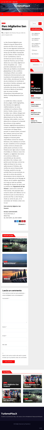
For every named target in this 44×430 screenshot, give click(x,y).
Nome (4, 327)
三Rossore (22, 224)
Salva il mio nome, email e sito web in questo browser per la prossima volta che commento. (14, 356)
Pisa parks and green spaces (29, 382)
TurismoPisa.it (22, 5)
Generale (3, 23)
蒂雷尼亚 (7, 279)
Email (4, 335)
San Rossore (35, 53)
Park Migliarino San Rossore (32, 385)
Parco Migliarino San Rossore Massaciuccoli (36, 45)
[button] (41, 14)
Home (40, 428)
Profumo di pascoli (36, 89)
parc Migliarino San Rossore (9, 32)
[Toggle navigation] (22, 14)
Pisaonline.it (27, 423)
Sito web (4, 344)
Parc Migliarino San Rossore (14, 28)
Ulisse (32, 86)
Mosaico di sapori (35, 98)
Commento (5, 298)
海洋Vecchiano (9, 263)
